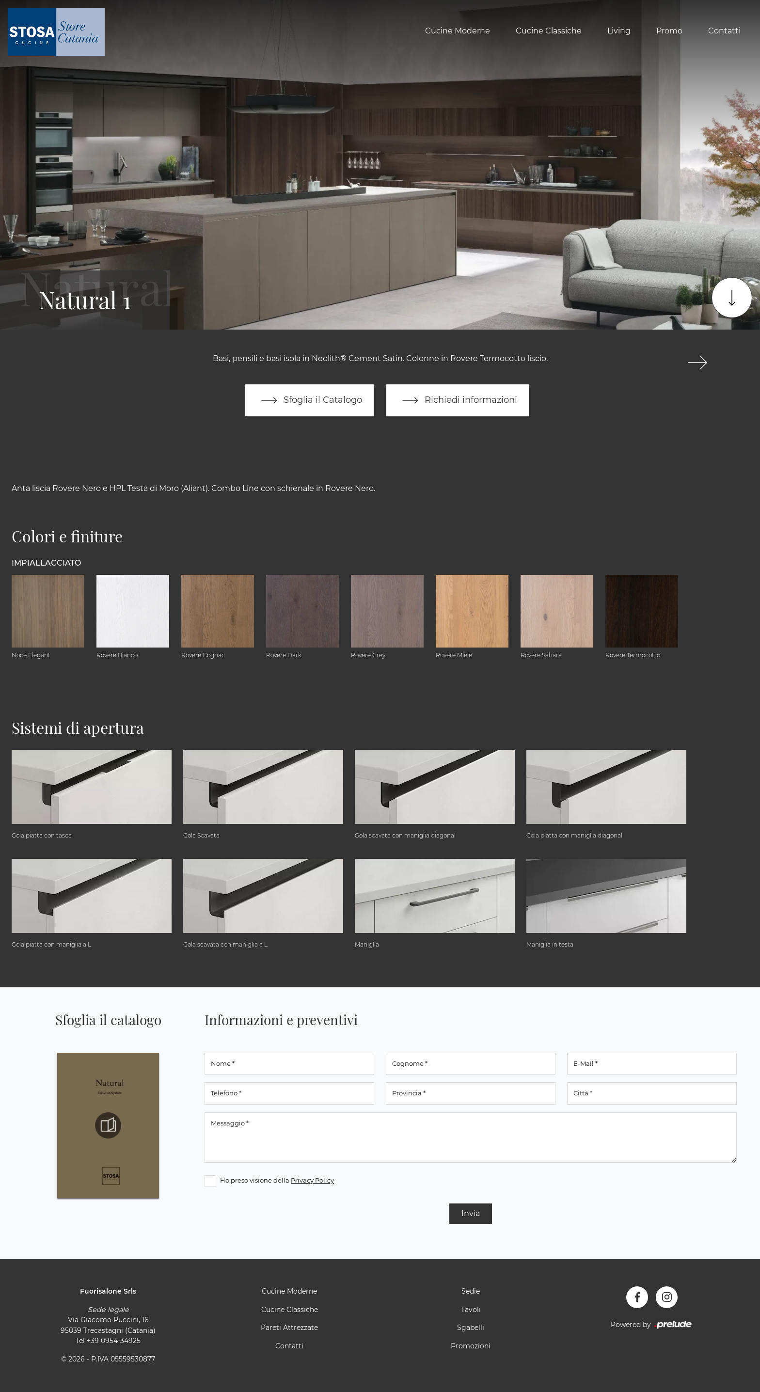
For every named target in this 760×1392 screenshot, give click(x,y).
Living (619, 30)
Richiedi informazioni (457, 400)
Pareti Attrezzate (289, 1327)
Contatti (724, 30)
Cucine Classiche (549, 30)
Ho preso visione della (277, 1180)
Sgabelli (470, 1327)
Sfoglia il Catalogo (309, 400)
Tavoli (471, 1309)
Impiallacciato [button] (46, 563)
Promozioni (471, 1346)
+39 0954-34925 (114, 1340)
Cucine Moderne (457, 30)
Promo (669, 30)
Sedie (470, 1291)
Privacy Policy (312, 1180)
